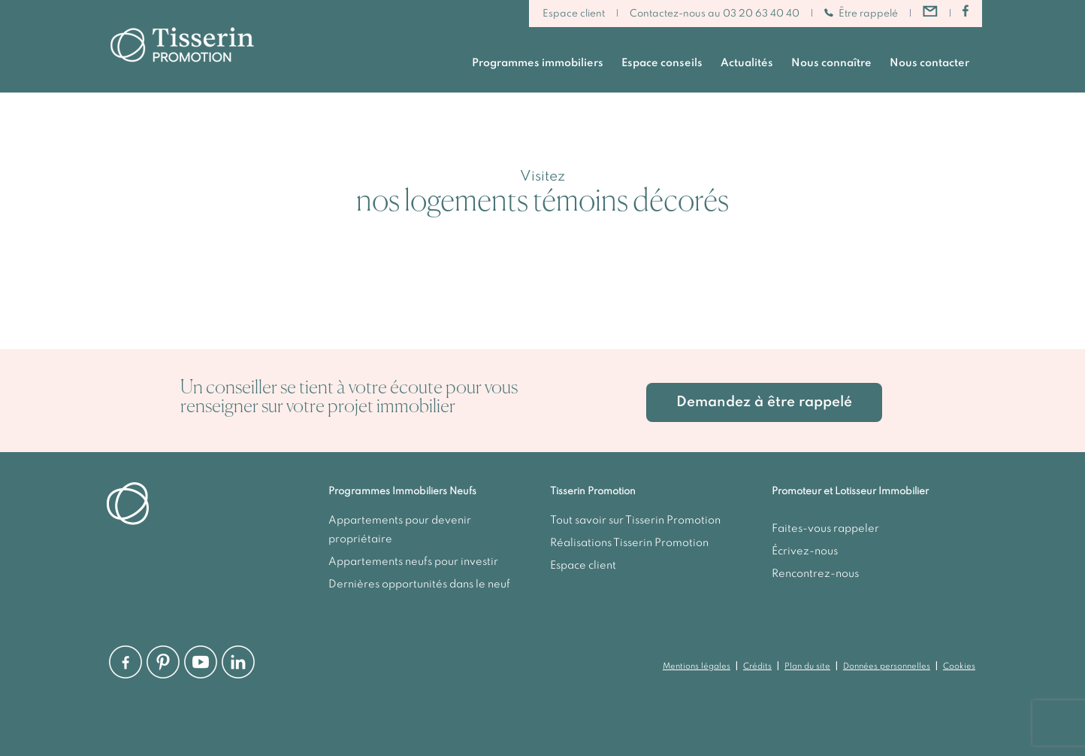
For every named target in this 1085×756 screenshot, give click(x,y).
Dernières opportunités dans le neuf (419, 584)
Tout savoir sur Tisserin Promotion (635, 520)
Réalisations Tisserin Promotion (629, 543)
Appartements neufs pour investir (413, 562)
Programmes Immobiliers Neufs (402, 491)
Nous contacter (929, 63)
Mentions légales (696, 666)
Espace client (573, 14)
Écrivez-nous (805, 551)
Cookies (959, 666)
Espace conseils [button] (662, 63)
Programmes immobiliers (537, 63)
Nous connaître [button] (831, 63)
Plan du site (807, 666)
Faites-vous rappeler (825, 529)
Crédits (757, 666)
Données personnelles (886, 666)
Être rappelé (861, 14)
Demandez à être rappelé (764, 402)
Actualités (747, 63)
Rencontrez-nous (815, 574)
